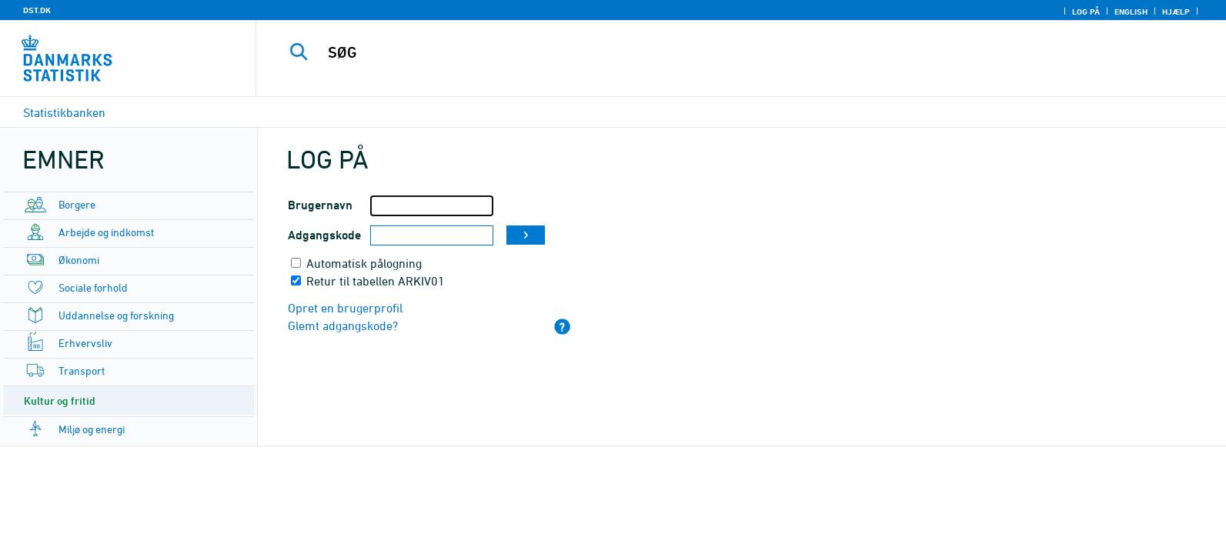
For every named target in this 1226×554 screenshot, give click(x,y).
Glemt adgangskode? (343, 325)
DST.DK (37, 10)
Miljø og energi (91, 429)
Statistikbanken (64, 112)
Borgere (76, 204)
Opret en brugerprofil (345, 308)
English (1130, 11)
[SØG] (704, 52)
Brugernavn (320, 205)
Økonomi (78, 259)
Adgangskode (324, 235)
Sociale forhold (93, 287)
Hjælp (1176, 11)
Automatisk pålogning (364, 263)
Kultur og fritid (59, 400)
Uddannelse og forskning (116, 315)
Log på (1086, 11)
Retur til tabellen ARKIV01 (375, 281)
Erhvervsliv (85, 342)
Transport (81, 370)
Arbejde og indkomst (106, 232)
